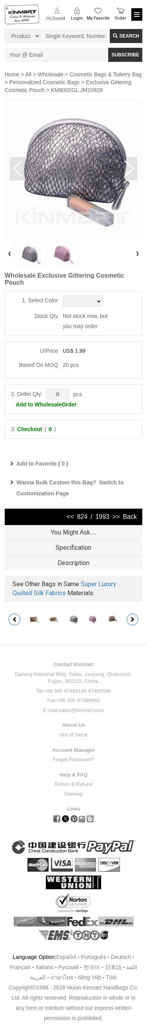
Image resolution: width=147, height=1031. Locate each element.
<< (70, 516)
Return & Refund (73, 784)
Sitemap (73, 794)
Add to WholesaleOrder (46, 404)
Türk (111, 977)
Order (120, 18)
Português (93, 957)
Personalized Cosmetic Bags (44, 82)
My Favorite (98, 18)
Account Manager (73, 750)
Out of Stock (74, 735)
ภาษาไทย (62, 977)
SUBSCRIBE (125, 55)
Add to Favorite (36, 463)
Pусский (68, 967)
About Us (73, 725)
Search (126, 36)
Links (73, 809)
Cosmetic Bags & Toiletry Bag (105, 74)
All (28, 74)
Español (66, 957)
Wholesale (50, 74)
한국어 (91, 967)
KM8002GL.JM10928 (77, 90)
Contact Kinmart (73, 664)
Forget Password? (73, 759)
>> (116, 516)
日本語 (113, 967)
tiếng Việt (89, 977)
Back (130, 516)
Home (12, 74)
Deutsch (121, 957)
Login (77, 18)
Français (20, 967)
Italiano (44, 967)
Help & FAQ (74, 775)
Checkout (29, 429)
